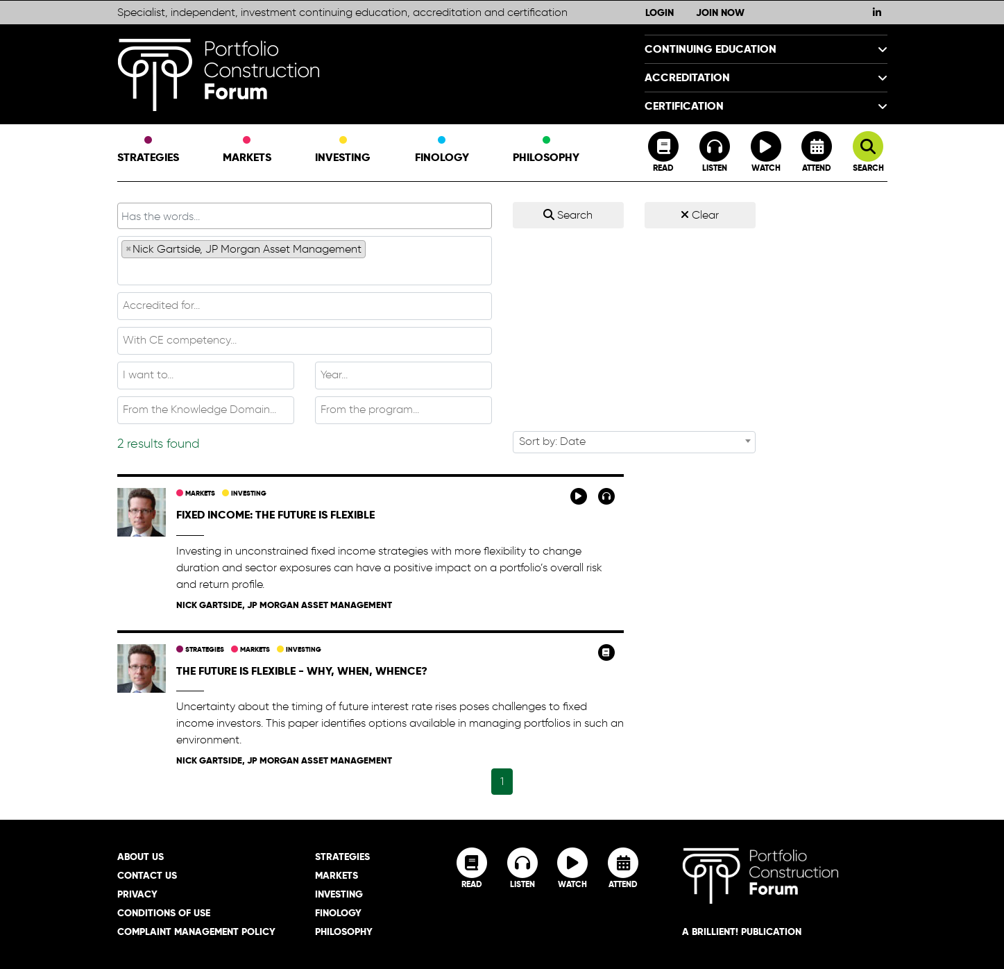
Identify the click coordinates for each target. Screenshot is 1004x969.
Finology (442, 151)
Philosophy (546, 151)
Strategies (148, 151)
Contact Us (147, 875)
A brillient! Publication (741, 931)
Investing (343, 151)
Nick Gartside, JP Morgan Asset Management (284, 605)
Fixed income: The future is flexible (275, 514)
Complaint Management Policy (196, 931)
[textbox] (304, 271)
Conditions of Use (163, 913)
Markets (247, 151)
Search (568, 214)
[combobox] (304, 260)
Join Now (720, 12)
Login (659, 12)
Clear (700, 214)
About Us (140, 856)
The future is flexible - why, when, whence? (301, 671)
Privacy (137, 894)
